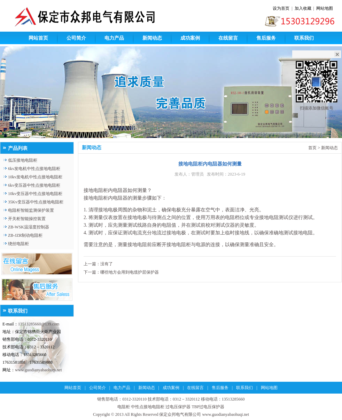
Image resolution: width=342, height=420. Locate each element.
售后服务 (266, 38)
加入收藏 (303, 8)
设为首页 (281, 8)
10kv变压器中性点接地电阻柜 (35, 193)
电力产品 (114, 38)
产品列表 (18, 148)
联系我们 (304, 38)
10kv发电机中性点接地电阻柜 (35, 177)
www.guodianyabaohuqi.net (38, 370)
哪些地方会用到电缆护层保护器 (129, 272)
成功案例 (190, 38)
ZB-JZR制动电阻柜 (25, 235)
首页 (312, 147)
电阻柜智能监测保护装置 (31, 210)
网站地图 (324, 8)
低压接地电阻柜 (22, 160)
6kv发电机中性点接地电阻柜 (34, 168)
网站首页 (38, 38)
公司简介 (76, 38)
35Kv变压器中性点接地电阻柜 (35, 202)
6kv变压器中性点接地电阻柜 (34, 185)
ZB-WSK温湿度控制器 (28, 227)
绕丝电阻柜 (18, 243)
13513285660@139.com (39, 324)
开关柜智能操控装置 (27, 218)
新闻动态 (152, 38)
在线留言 (228, 38)
